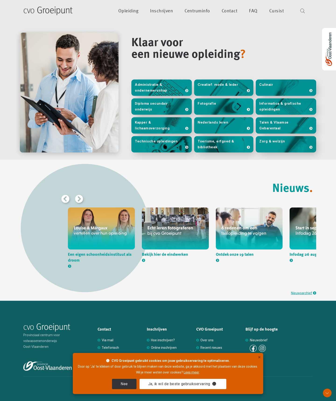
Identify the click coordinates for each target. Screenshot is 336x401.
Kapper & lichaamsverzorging (152, 125)
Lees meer (191, 372)
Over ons (207, 340)
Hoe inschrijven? (163, 340)
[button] (64, 198)
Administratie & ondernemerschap (151, 88)
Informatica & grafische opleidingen (280, 106)
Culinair (266, 85)
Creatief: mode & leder (218, 85)
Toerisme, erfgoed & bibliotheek (216, 144)
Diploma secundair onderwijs (151, 106)
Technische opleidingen (156, 141)
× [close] (259, 357)
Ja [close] (182, 384)
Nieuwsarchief (301, 293)
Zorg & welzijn (272, 141)
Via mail (107, 340)
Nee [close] (124, 384)
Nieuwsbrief (259, 340)
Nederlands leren (213, 122)
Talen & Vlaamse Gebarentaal (274, 125)
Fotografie (207, 103)
